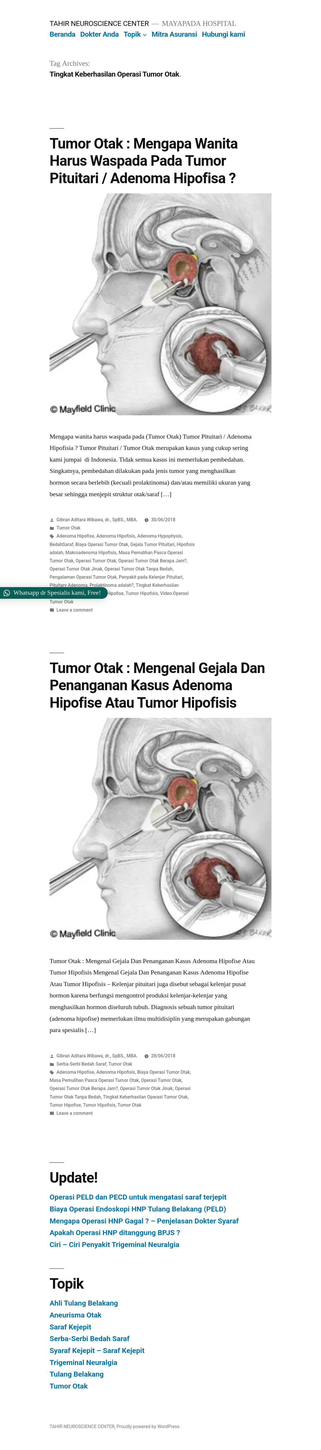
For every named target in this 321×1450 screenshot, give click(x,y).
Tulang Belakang (77, 1374)
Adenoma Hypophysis (159, 536)
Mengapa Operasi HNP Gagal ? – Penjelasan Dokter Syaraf (144, 1221)
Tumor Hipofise (108, 593)
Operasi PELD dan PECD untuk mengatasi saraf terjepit (138, 1197)
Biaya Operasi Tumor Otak (101, 544)
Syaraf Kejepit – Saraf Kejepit (97, 1350)
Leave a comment (75, 610)
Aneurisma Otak (75, 1315)
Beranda (62, 34)
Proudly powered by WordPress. (149, 1426)
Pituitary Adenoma (68, 585)
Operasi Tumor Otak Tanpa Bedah (139, 569)
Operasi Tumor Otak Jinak (76, 569)
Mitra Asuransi (174, 34)
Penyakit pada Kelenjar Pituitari (150, 577)
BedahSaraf (61, 544)
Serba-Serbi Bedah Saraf (81, 1064)
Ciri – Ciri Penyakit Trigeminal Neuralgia (114, 1244)
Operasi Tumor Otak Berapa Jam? (152, 561)
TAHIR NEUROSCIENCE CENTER (99, 23)
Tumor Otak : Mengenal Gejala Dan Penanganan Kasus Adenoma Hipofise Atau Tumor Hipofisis (157, 685)
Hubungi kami (223, 34)
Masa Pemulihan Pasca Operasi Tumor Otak (94, 1080)
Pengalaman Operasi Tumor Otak (83, 577)
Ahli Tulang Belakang (84, 1303)
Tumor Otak (68, 528)
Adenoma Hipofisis (115, 536)
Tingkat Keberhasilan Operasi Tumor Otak (145, 1097)
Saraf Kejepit (70, 1327)
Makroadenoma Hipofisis (90, 552)
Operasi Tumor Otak (96, 561)
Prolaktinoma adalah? (111, 585)
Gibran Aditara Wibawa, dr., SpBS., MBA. (97, 519)
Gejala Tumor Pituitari (152, 544)
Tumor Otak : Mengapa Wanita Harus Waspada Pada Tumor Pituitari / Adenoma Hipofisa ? (144, 161)
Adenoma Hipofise (75, 536)
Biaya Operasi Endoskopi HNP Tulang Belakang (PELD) (138, 1209)
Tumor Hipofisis (142, 593)
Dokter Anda (99, 34)
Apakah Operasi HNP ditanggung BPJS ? (115, 1232)
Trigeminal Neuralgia (83, 1362)
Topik (132, 34)
